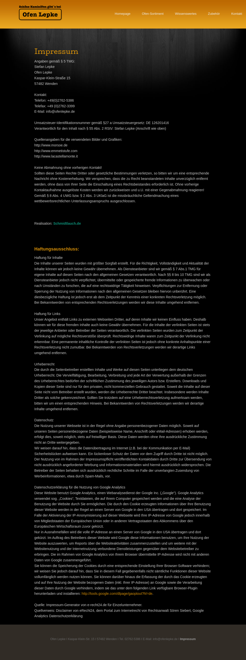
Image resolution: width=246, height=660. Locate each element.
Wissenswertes (185, 14)
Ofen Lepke (40, 13)
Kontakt (236, 14)
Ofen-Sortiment (153, 14)
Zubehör (214, 14)
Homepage (123, 14)
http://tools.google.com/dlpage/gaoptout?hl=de (117, 594)
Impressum (188, 639)
